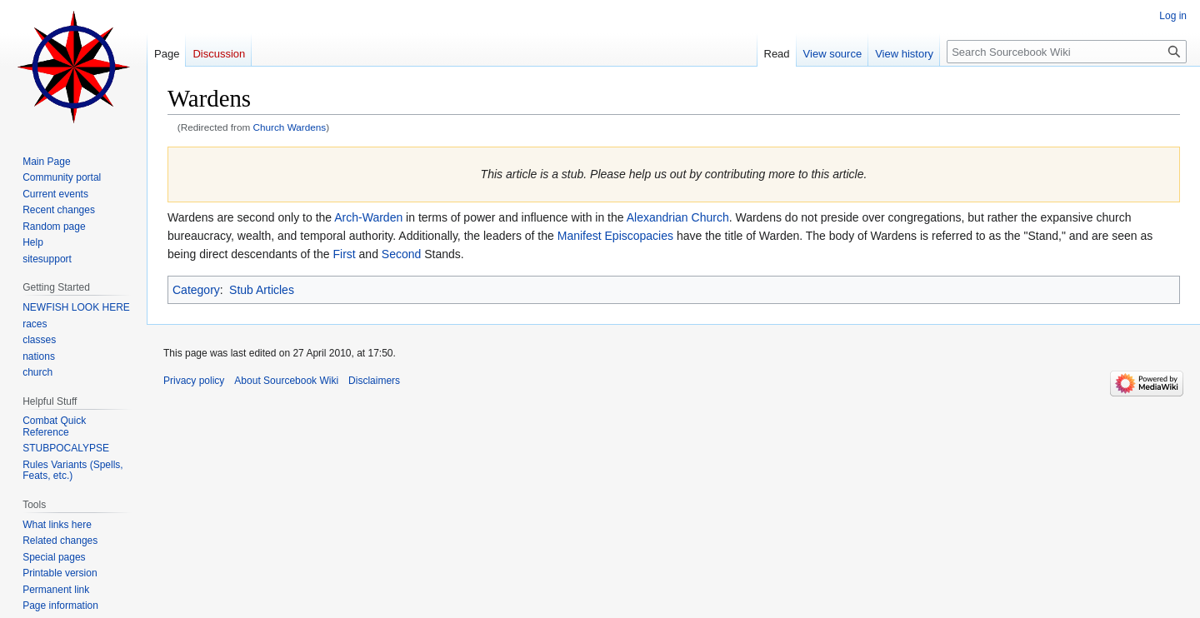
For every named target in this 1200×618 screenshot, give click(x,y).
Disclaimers (374, 380)
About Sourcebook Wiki (286, 380)
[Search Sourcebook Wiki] (1067, 51)
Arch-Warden (368, 217)
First (343, 254)
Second (401, 254)
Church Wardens (290, 127)
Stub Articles (261, 290)
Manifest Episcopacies (615, 235)
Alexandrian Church (678, 217)
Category (196, 290)
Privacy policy (193, 380)
